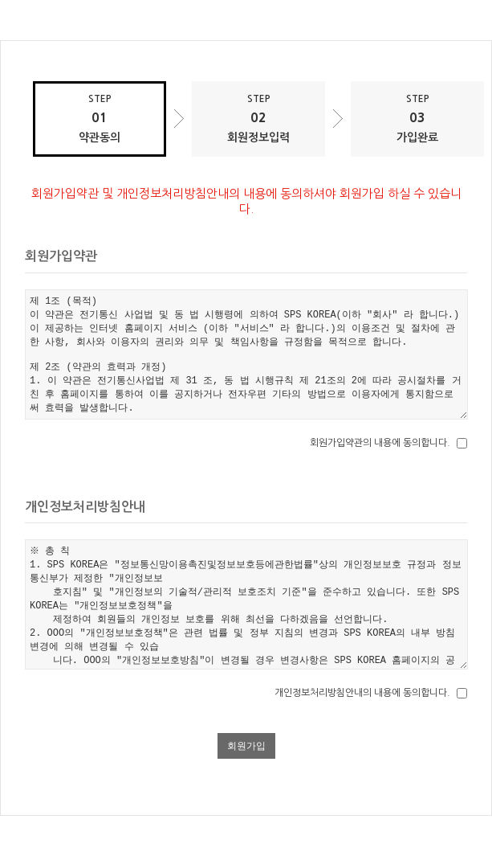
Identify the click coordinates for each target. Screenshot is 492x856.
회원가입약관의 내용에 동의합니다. (380, 443)
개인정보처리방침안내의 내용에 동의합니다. (362, 693)
